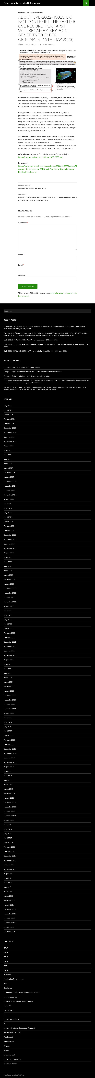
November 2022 (10, 593)
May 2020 (7, 727)
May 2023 (7, 566)
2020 (6, 961)
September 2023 (10, 548)
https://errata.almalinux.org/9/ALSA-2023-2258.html (40, 157)
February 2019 (9, 793)
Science (39, 13)
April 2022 (8, 624)
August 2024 (8, 499)
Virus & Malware (10, 1064)
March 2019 (8, 789)
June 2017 (8, 883)
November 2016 (10, 914)
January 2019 (9, 798)
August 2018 (8, 820)
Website (21, 275)
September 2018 (10, 816)
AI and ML (8, 975)
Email (21, 265)
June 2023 (8, 562)
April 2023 (8, 571)
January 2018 (9, 851)
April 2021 (8, 677)
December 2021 (10, 642)
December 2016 (10, 909)
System (6, 1050)
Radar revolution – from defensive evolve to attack (31, 376)
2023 (6, 970)
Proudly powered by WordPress (14, 1075)
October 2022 (9, 597)
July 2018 (7, 825)
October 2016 (9, 918)
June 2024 (8, 508)
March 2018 (8, 842)
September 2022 (10, 602)
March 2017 (8, 896)
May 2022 (7, 620)
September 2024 (10, 495)
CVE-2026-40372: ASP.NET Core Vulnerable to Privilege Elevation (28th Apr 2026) (35, 351)
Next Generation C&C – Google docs (26, 367)
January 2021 (9, 691)
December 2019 (10, 749)
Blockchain (8, 988)
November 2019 (10, 753)
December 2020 (10, 695)
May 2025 (7, 459)
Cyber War (8, 1006)
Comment (23, 222)
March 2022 (8, 628)
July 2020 (7, 718)
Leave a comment (48, 44)
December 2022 (10, 588)
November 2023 (10, 539)
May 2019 (7, 780)
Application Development (14, 979)
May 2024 (7, 513)
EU (5, 1015)
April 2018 (8, 838)
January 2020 (9, 744)
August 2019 (8, 767)
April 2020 (8, 731)
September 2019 (10, 762)
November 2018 (10, 807)
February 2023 (9, 579)
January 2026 (9, 423)
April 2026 (8, 410)
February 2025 (9, 472)
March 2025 (8, 468)
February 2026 (9, 419)
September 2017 (10, 869)
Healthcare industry (11, 1019)
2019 (6, 957)
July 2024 (7, 504)
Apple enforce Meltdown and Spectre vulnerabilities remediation (37, 372)
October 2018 (9, 811)
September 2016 (10, 923)
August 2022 (8, 606)
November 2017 (10, 860)
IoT (5, 1024)
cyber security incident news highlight (18, 1001)
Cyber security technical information (22, 3)
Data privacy (8, 1010)
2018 (6, 952)
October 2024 (9, 490)
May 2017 (7, 887)
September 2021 (10, 655)
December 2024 (10, 481)
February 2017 (9, 900)
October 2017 (9, 865)
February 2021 (9, 686)
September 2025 (10, 441)
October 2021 (9, 651)
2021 (6, 966)
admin (35, 44)
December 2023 (10, 535)
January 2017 (9, 905)
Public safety (9, 1037)
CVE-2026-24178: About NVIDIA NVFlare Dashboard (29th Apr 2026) (31, 340)
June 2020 (8, 722)
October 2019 (9, 758)
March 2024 (8, 521)
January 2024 (9, 530)
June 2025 (8, 455)
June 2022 (8, 615)
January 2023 (9, 584)
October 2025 (9, 437)
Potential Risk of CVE (27, 13)
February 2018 (9, 847)
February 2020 (9, 740)
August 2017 (8, 874)
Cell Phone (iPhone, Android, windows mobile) (21, 992)
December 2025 (10, 428)
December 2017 (10, 856)
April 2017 (8, 891)
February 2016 (9, 932)
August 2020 (8, 713)
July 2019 (7, 771)
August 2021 (8, 660)
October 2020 (9, 704)
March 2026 (8, 415)
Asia (5, 983)
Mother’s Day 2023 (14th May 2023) (47, 186)
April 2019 (8, 784)
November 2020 (10, 700)
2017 (6, 948)
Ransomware (9, 1041)
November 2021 (10, 646)
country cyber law (11, 997)
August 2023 (8, 553)
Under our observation (12, 1059)
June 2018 (8, 829)
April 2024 (8, 517)
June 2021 (8, 669)
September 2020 (10, 709)
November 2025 (10, 432)
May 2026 (7, 406)
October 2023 (9, 544)
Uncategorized (9, 1055)
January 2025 (9, 477)
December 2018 (10, 802)
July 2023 (7, 557)
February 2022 (9, 633)
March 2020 (8, 735)
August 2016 (8, 927)
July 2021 (7, 664)
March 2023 (8, 575)
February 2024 (9, 526)
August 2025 (8, 446)
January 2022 (9, 637)
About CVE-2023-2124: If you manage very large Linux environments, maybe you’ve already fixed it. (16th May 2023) (47, 197)
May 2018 (7, 833)
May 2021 (7, 673)
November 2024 (10, 486)
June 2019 (8, 776)
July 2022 (7, 611)
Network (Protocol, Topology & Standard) (19, 1028)
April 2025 (8, 464)
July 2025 (7, 450)
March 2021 (8, 682)
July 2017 (7, 878)
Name (21, 254)
